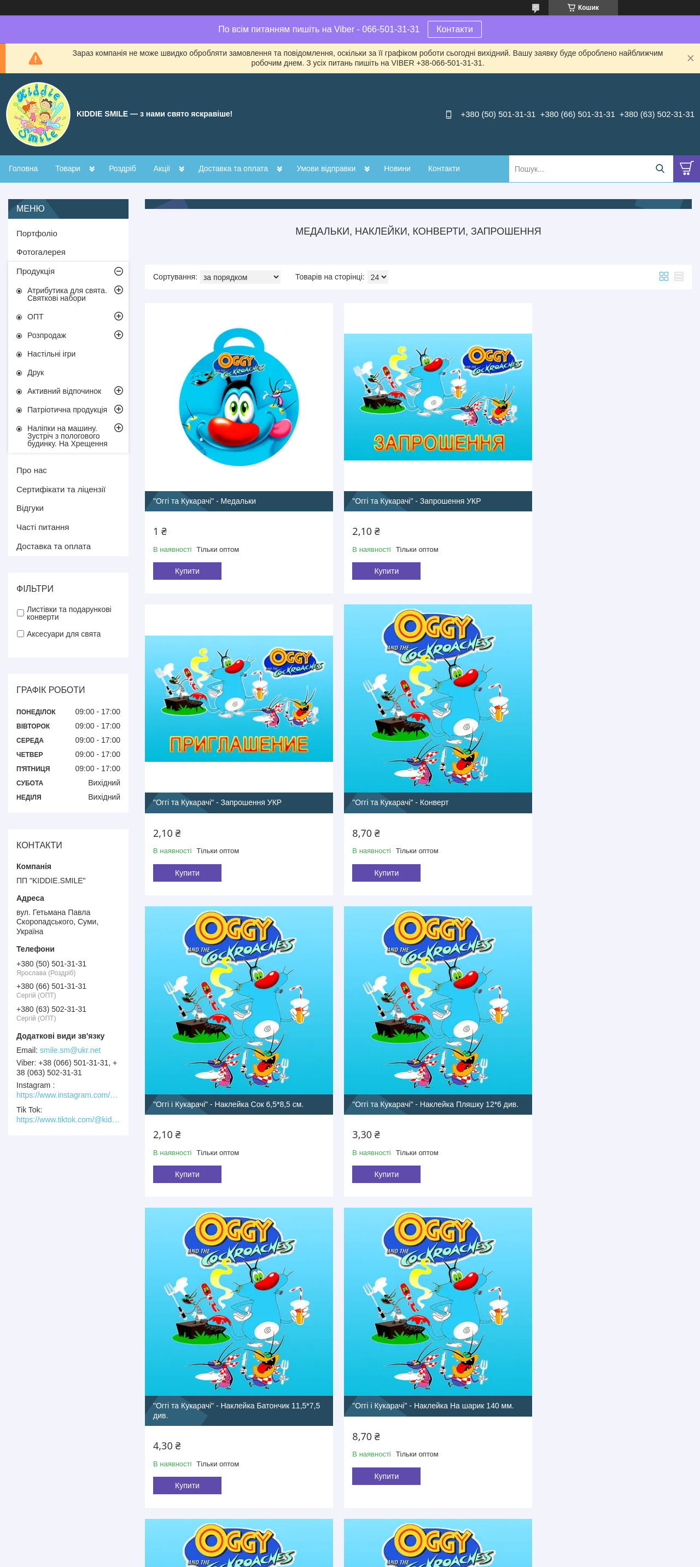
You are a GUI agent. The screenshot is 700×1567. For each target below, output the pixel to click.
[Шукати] (659, 168)
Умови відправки (325, 168)
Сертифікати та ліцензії (61, 489)
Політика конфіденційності (423, 1556)
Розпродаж (46, 335)
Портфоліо (36, 233)
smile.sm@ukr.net (70, 1050)
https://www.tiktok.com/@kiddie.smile (68, 1119)
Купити (187, 556)
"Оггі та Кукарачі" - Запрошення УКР (401, 485)
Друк (35, 372)
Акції (162, 168)
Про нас (31, 470)
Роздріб (122, 168)
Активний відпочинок (64, 391)
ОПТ (35, 316)
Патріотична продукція (67, 409)
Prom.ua (401, 1537)
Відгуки (30, 507)
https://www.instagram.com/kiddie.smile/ (68, 1095)
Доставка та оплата (233, 168)
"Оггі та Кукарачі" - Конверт (201, 772)
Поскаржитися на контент (339, 1556)
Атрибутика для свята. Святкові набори (67, 294)
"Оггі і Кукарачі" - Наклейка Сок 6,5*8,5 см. (412, 772)
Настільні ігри (51, 353)
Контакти (454, 29)
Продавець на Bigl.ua (350, 1547)
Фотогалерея (41, 252)
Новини (397, 168)
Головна (23, 168)
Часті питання (42, 527)
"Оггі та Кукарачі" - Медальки (204, 485)
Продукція (35, 271)
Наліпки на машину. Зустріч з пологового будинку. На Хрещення (67, 436)
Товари (67, 168)
